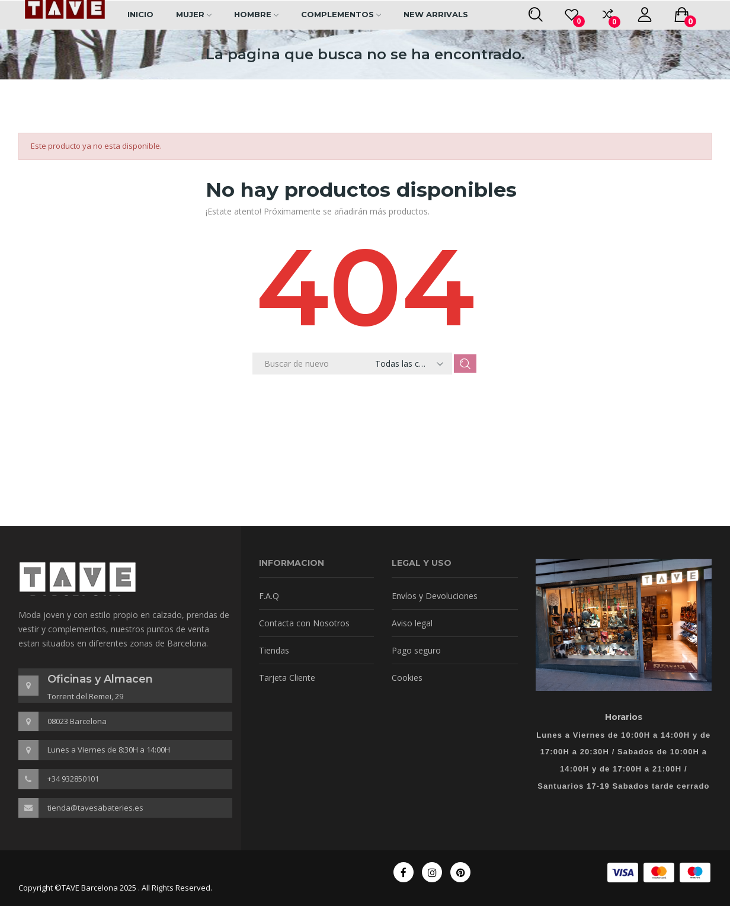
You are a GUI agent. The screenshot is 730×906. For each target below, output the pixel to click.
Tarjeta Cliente (287, 677)
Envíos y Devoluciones (435, 595)
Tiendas (274, 650)
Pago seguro (416, 650)
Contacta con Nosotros (304, 623)
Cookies (407, 677)
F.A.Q (269, 595)
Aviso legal (412, 623)
